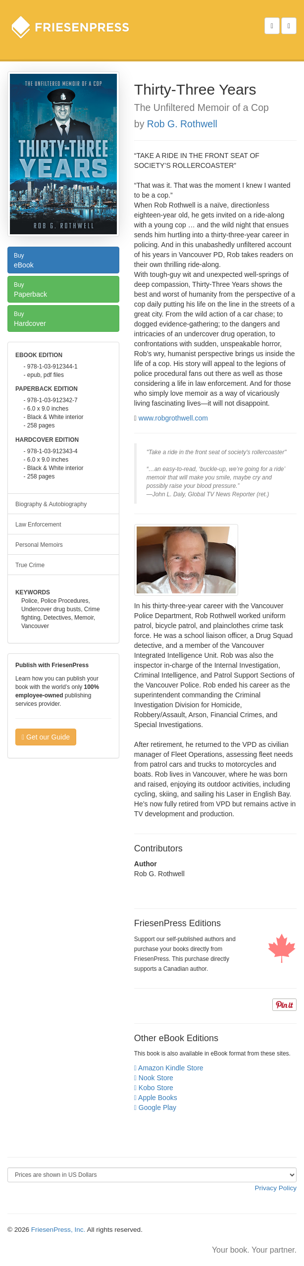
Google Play (155, 1107)
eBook (63, 259)
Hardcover (63, 318)
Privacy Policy (275, 1188)
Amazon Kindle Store (168, 1068)
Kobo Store (153, 1088)
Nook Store (153, 1078)
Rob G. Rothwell (182, 123)
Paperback (63, 288)
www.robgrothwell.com (173, 418)
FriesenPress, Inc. (58, 1229)
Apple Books (155, 1098)
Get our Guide (46, 737)
